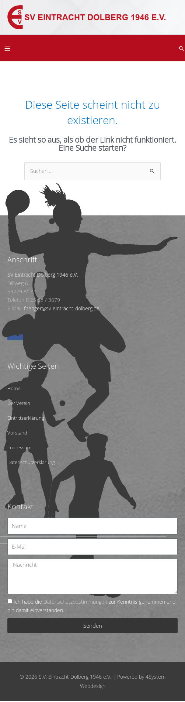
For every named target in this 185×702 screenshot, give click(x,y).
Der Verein (18, 403)
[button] (181, 48)
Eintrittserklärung (25, 418)
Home (13, 388)
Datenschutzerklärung (31, 462)
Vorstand (17, 432)
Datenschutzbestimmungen (75, 601)
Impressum (19, 447)
